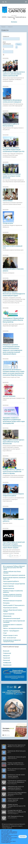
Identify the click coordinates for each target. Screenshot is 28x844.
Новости (10, 26)
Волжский (6, 651)
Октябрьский (7, 662)
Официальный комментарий (11, 618)
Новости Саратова (8, 614)
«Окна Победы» (8, 200)
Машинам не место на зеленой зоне (12, 247)
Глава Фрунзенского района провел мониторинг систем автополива (11, 176)
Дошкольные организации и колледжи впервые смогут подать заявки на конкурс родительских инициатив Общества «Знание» (13, 372)
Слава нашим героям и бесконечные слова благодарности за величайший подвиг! (14, 293)
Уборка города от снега (10, 635)
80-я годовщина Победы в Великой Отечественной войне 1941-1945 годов (14, 567)
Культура (5, 598)
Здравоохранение (8, 588)
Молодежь (6, 603)
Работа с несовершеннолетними (13, 628)
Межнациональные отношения (12, 600)
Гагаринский (7, 653)
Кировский (6, 658)
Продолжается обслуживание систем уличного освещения (12, 101)
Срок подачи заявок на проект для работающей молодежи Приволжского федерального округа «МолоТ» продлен (14, 544)
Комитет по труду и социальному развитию (13, 591)
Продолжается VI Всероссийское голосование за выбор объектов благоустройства (13, 320)
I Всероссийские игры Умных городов (12, 572)
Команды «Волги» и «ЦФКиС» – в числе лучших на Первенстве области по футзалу (13, 471)
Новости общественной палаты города (12, 610)
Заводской (6, 655)
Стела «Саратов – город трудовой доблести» (13, 520)
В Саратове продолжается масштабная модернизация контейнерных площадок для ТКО (13, 149)
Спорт (5, 633)
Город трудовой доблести (11, 581)
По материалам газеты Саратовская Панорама (14, 621)
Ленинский (6, 660)
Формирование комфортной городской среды (12, 640)
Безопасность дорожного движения (14, 575)
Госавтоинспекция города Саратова (14, 583)
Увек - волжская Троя (9, 637)
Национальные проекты (10, 607)
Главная (3, 26)
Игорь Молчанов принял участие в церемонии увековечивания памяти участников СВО (14, 73)
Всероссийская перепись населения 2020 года (14, 578)
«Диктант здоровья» (9, 396)
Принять (22, 836)
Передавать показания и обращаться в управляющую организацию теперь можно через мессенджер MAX (14, 420)
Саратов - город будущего (11, 630)
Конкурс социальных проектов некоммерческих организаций (12, 595)
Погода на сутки (8, 223)
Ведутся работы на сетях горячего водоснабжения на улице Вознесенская (13, 441)
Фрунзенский (7, 665)
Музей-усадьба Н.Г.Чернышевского (13, 605)
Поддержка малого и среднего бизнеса (12, 625)
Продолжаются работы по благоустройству (11, 125)
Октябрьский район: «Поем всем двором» (13, 270)
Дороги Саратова (8, 586)
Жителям (14, 22)
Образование (7, 616)
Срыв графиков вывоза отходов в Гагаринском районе (13, 494)
